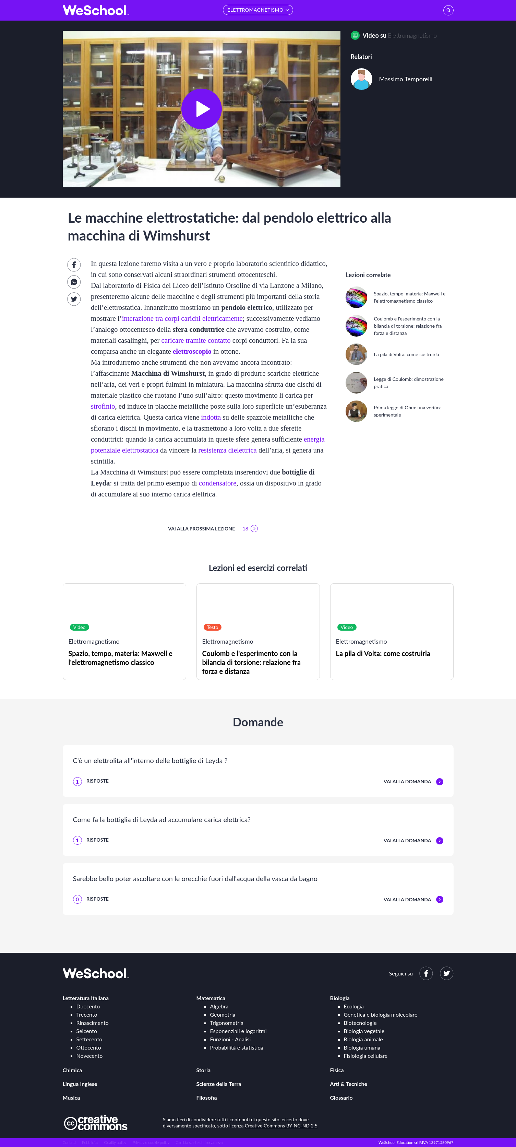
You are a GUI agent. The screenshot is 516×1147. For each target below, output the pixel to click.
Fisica (337, 1070)
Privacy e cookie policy (151, 1142)
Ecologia (354, 1006)
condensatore (218, 483)
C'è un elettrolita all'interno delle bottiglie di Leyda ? (150, 760)
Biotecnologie (360, 1022)
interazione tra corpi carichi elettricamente (182, 318)
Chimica (72, 1070)
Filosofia (206, 1097)
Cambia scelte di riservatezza (199, 1142)
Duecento (88, 1006)
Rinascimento (92, 1022)
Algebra (219, 1006)
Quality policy (115, 1142)
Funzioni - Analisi (230, 1039)
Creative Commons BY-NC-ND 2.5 (281, 1125)
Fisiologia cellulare (366, 1055)
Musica (71, 1097)
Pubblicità (90, 1142)
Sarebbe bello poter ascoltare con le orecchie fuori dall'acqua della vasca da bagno (195, 878)
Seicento (86, 1031)
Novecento (89, 1055)
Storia (203, 1070)
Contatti (69, 1142)
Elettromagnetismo (412, 35)
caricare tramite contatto (196, 340)
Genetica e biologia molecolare (381, 1014)
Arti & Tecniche (349, 1083)
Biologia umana (362, 1047)
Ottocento (88, 1047)
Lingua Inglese (80, 1083)
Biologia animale (363, 1039)
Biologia (340, 998)
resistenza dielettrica (228, 450)
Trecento (86, 1014)
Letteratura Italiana (86, 998)
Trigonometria (227, 1022)
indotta (211, 417)
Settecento (89, 1039)
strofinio (103, 406)
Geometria (223, 1014)
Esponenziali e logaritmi (238, 1031)
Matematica (211, 998)
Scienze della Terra (218, 1083)
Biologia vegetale (364, 1031)
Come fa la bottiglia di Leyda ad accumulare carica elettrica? (162, 819)
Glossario (341, 1097)
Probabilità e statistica (236, 1047)
